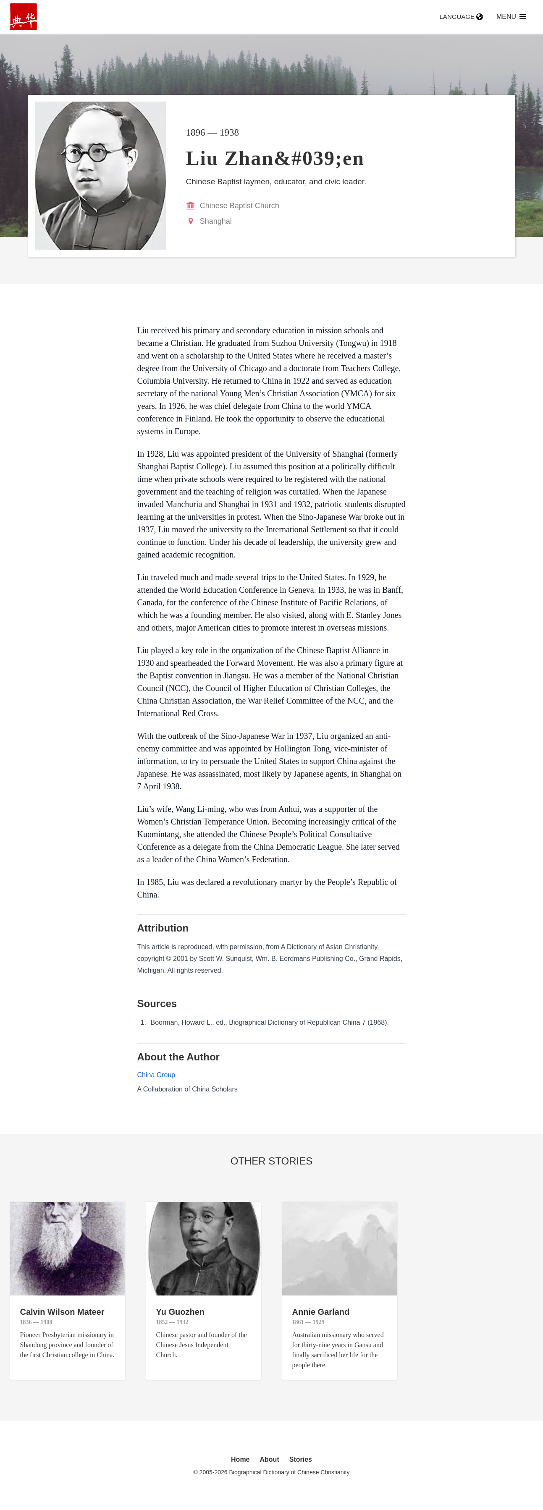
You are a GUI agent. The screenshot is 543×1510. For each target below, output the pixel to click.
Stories (300, 1459)
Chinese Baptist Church (239, 206)
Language (461, 16)
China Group (156, 1074)
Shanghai (216, 221)
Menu (511, 16)
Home (240, 1459)
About (269, 1459)
